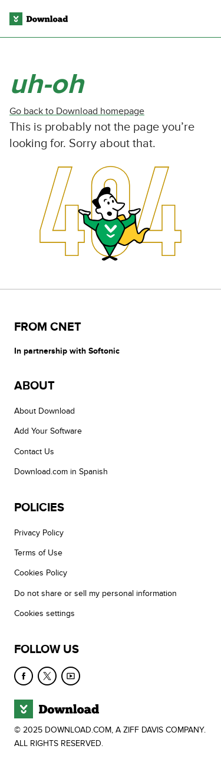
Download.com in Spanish (61, 472)
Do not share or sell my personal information (95, 593)
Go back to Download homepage (76, 111)
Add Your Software (48, 431)
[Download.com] (38, 18)
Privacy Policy (39, 533)
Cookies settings (44, 613)
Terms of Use (38, 553)
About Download (44, 411)
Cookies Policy (40, 573)
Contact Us (34, 452)
